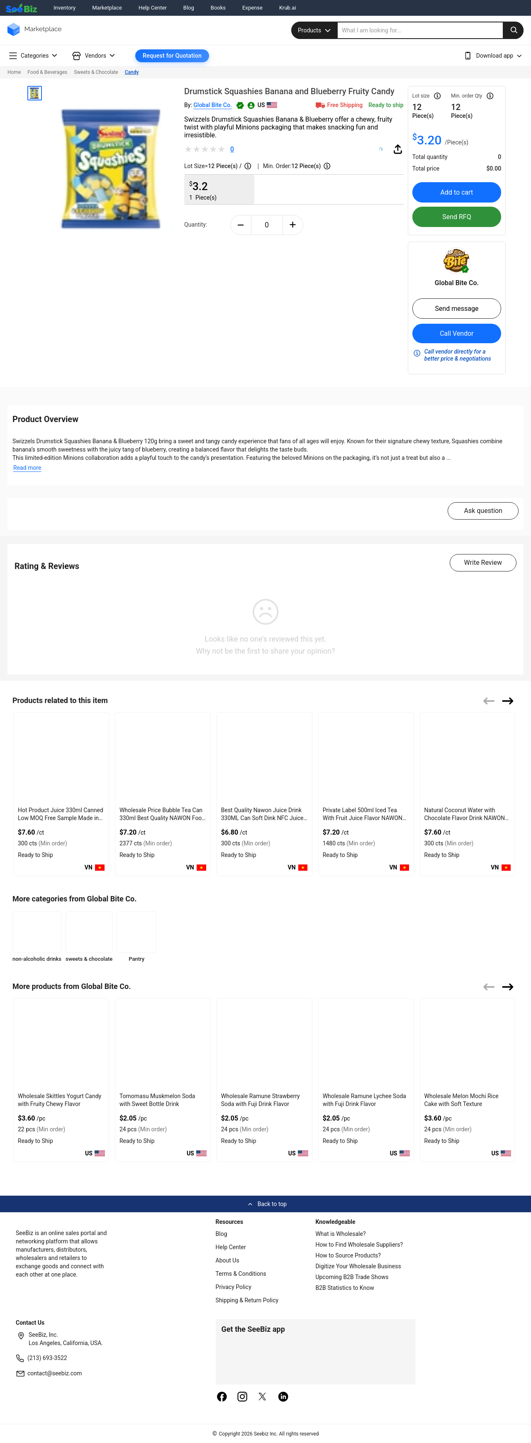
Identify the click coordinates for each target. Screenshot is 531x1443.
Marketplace (107, 8)
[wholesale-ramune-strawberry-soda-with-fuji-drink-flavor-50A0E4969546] (264, 1044)
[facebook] (222, 1397)
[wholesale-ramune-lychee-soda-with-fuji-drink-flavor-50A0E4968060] (366, 1044)
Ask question (483, 511)
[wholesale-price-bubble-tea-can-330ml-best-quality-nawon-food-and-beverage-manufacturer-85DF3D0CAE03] (162, 758)
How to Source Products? (348, 1255)
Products (315, 30)
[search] (431, 30)
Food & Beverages (47, 72)
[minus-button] (241, 224)
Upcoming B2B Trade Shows (351, 1277)
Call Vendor (457, 333)
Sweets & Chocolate (96, 72)
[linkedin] (283, 1397)
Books (218, 8)
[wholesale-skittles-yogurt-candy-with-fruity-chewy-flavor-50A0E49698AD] (61, 1044)
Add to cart (457, 192)
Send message (456, 309)
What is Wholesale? (340, 1234)
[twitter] (262, 1397)
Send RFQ (456, 217)
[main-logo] (34, 35)
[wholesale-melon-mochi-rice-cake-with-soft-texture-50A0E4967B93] (467, 1044)
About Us (227, 1260)
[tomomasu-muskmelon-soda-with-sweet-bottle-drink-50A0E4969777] (162, 1044)
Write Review (483, 562)
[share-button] (398, 149)
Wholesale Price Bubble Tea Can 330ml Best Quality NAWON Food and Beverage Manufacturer (162, 818)
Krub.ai (287, 8)
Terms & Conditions (241, 1273)
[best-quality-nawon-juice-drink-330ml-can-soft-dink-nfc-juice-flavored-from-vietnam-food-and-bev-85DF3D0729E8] (264, 758)
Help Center (153, 8)
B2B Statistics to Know (344, 1287)
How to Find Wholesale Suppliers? (359, 1244)
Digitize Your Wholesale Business (358, 1266)
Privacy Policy (233, 1287)
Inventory (65, 8)
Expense (252, 8)
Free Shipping (338, 105)
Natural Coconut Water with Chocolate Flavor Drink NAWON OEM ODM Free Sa (464, 818)
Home (14, 72)
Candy (132, 72)
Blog (188, 8)
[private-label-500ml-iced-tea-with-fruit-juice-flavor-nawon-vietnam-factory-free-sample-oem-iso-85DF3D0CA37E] (366, 758)
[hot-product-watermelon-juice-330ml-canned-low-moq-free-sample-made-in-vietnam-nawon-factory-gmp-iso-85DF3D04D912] (61, 758)
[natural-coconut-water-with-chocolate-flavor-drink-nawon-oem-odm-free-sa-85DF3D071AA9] (467, 758)
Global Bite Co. (212, 105)
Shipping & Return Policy (247, 1300)
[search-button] (513, 30)
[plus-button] (293, 224)
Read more (27, 467)
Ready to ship (385, 105)
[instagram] (242, 1397)
